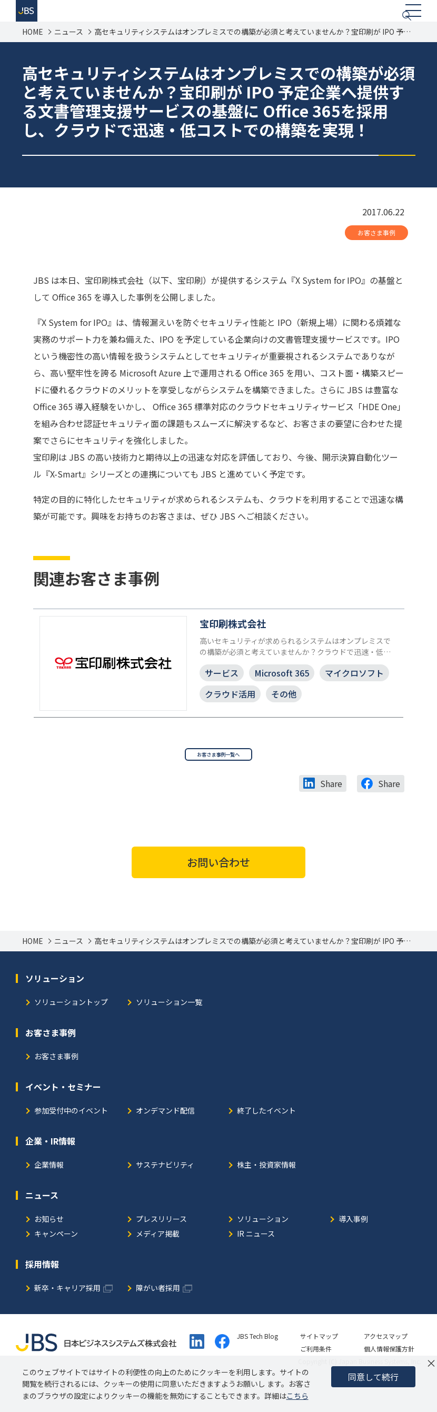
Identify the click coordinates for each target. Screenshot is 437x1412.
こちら (297, 1395)
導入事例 (353, 1247)
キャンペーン (56, 1262)
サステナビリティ (165, 1193)
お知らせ (49, 1247)
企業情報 (49, 1193)
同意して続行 (373, 1376)
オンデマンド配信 (165, 1139)
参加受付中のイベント (71, 1139)
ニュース (68, 47)
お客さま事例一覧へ (218, 778)
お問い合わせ (218, 890)
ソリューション (263, 1247)
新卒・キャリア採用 (67, 1316)
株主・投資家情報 (266, 1193)
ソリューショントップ (71, 1030)
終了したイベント (266, 1139)
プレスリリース (161, 1247)
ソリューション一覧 (169, 1030)
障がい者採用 (158, 1316)
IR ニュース (256, 1262)
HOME (32, 47)
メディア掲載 (158, 1262)
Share (331, 812)
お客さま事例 (376, 247)
